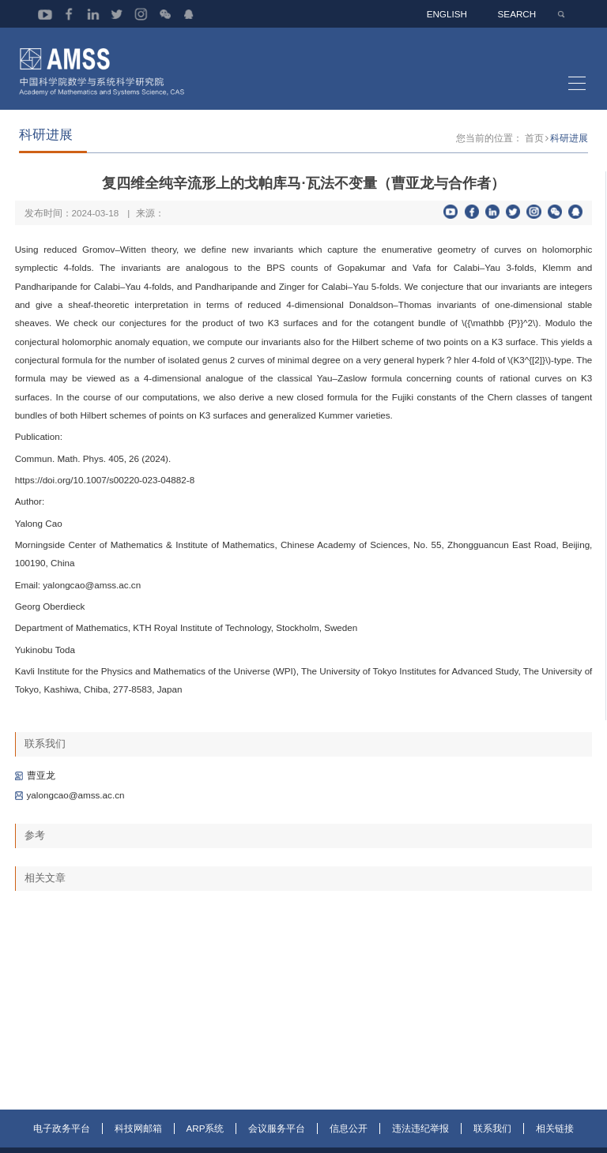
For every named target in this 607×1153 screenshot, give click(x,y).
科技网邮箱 (138, 1142)
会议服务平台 (276, 1142)
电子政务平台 (61, 1142)
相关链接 (555, 1142)
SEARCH (518, 14)
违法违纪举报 (420, 1142)
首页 (534, 151)
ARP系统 (205, 1142)
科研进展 (569, 151)
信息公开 (349, 1142)
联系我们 (492, 1142)
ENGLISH (448, 14)
